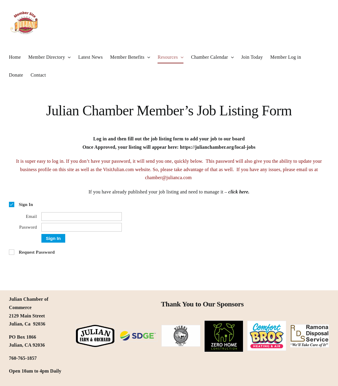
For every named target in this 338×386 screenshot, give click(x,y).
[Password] (81, 227)
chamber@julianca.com (169, 177)
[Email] (81, 216)
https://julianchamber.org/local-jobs (218, 147)
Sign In (53, 238)
